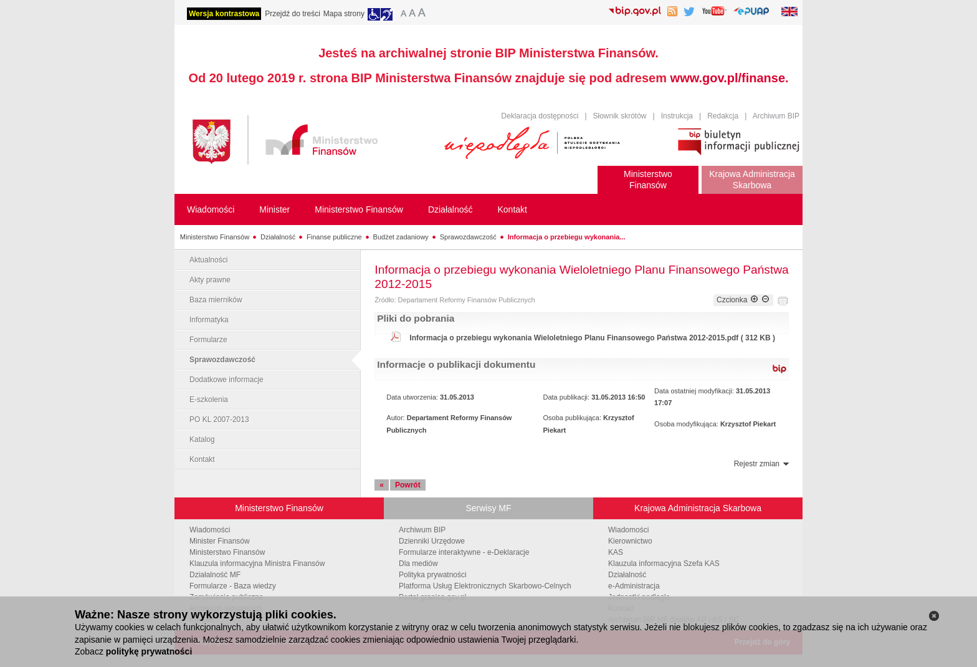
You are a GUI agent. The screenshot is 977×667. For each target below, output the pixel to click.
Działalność (277, 237)
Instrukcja (677, 116)
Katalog (202, 439)
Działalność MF (215, 574)
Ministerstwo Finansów (214, 237)
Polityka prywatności (433, 574)
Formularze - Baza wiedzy (232, 586)
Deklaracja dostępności (539, 116)
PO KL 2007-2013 (219, 419)
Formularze (208, 339)
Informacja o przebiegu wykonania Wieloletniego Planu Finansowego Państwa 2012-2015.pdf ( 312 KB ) (592, 338)
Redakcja (722, 116)
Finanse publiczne (334, 237)
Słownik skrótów (620, 116)
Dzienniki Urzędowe (432, 541)
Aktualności (208, 260)
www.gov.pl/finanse (727, 78)
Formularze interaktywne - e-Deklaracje (464, 552)
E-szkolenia (208, 399)
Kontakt (202, 459)
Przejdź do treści (292, 13)
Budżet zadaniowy (401, 237)
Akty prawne (210, 280)
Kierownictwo (630, 541)
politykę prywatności (149, 651)
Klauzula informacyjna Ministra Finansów (257, 563)
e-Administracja (634, 586)
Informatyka (209, 319)
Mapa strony (344, 13)
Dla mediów (418, 563)
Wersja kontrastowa (224, 13)
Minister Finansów (219, 541)
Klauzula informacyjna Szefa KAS (664, 563)
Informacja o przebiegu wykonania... (567, 237)
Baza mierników (215, 299)
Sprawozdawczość (468, 237)
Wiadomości (209, 529)
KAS (615, 552)
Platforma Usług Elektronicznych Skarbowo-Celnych (485, 586)
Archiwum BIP (776, 116)
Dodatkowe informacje (226, 379)
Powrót (408, 485)
